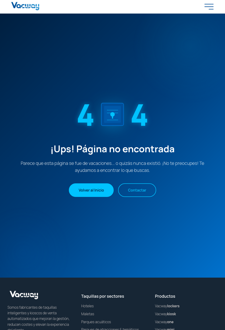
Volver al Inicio (91, 190)
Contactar (137, 190)
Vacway (167, 306)
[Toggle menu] (209, 6)
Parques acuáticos (96, 321)
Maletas (87, 314)
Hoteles (87, 306)
